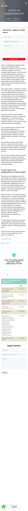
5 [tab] (15, 274)
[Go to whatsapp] (3, 506)
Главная (8, 18)
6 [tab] (17, 274)
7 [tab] (19, 274)
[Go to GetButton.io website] (3, 509)
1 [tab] (7, 274)
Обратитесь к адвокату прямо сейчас (14, 31)
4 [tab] (13, 274)
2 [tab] (9, 274)
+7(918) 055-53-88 (6, 239)
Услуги (16, 18)
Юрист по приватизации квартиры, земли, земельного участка (14, 261)
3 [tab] (11, 274)
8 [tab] (21, 274)
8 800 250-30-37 (5, 243)
